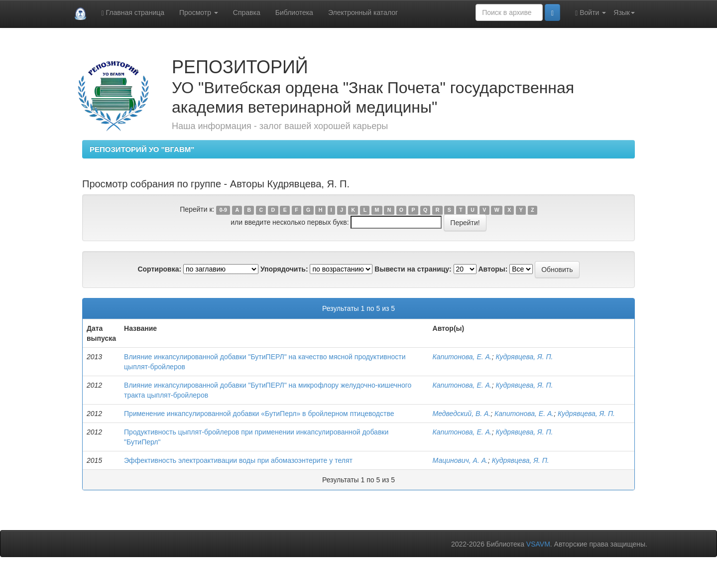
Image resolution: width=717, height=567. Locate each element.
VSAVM (538, 544)
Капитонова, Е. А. (462, 357)
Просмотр (198, 12)
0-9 (223, 210)
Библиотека (294, 12)
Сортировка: (159, 269)
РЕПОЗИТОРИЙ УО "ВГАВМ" (142, 149)
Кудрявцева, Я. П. (524, 357)
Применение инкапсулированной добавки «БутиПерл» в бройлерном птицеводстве (259, 414)
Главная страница (132, 12)
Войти (590, 12)
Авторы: (492, 269)
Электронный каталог (363, 12)
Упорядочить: (284, 269)
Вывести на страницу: (412, 269)
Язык (624, 12)
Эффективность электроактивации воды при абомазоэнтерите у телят (238, 460)
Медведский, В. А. (462, 414)
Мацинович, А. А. (460, 460)
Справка (246, 12)
